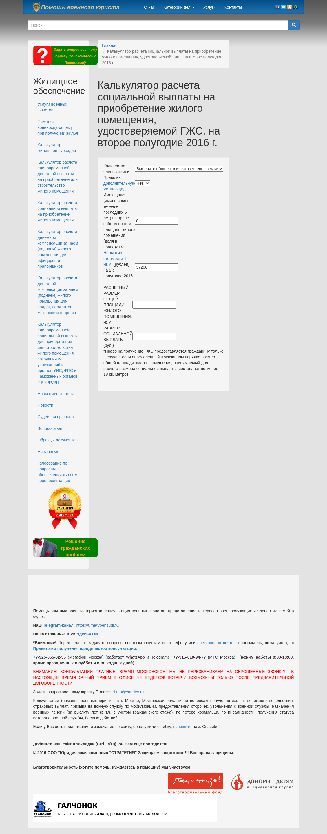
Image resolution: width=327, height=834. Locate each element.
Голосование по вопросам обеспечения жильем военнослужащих (58, 472)
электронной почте (215, 642)
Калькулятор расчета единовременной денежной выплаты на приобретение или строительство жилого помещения (58, 176)
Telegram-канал (58, 625)
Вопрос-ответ (50, 428)
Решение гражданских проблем (75, 548)
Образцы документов (58, 440)
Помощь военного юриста (80, 7)
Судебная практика (56, 417)
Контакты (233, 7)
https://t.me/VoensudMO (97, 625)
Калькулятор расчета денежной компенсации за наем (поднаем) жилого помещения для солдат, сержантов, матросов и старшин (58, 295)
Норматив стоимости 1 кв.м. (114, 258)
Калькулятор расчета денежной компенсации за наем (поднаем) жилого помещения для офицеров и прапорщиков (58, 249)
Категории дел (179, 7)
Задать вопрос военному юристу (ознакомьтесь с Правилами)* (75, 56)
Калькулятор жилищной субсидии (57, 147)
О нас (149, 7)
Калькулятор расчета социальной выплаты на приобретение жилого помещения (58, 211)
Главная (109, 45)
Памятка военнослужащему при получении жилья (58, 127)
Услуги (209, 7)
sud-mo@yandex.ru (126, 692)
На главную (48, 451)
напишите (182, 726)
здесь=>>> (87, 634)
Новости (45, 405)
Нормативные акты (56, 393)
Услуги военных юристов (52, 107)
